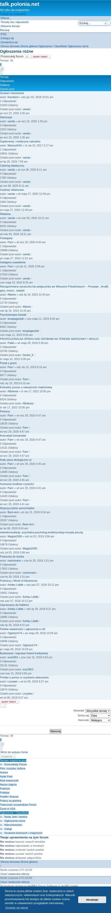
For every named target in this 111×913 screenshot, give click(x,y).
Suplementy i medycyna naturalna (20, 141)
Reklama (5, 214)
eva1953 (13, 657)
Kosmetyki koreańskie (13, 435)
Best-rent (13, 512)
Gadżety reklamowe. (12, 189)
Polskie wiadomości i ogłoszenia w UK (22, 629)
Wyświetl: (91, 711)
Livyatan (13, 681)
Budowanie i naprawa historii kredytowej (24, 653)
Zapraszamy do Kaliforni (14, 605)
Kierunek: (94, 720)
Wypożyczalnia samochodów (17, 508)
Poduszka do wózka (12, 556)
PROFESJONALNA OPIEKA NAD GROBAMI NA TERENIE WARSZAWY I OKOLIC (49, 339)
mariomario (14, 560)
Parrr (11, 242)
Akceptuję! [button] (92, 899)
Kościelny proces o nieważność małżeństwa (26, 387)
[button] (1, 73)
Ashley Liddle (15, 584)
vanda (26, 109)
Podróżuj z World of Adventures (19, 580)
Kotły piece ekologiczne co (16, 459)
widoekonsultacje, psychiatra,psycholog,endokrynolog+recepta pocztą (41, 532)
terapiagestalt (16, 318)
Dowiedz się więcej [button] (16, 907)
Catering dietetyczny (12, 165)
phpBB (31, 886)
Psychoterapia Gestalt (13, 314)
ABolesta (12, 391)
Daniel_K (28, 355)
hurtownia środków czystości (17, 484)
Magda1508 (15, 536)
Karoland (13, 97)
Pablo (11, 343)
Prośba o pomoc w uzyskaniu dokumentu (24, 677)
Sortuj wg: (94, 716)
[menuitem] (14, 22)
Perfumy (5, 411)
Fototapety (6, 238)
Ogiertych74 (15, 633)
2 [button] (2, 68)
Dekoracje (6, 117)
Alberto (11, 294)
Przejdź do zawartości (13, 14)
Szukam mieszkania (12, 93)
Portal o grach (8, 363)
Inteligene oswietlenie (13, 262)
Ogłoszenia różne (16, 51)
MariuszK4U (15, 145)
